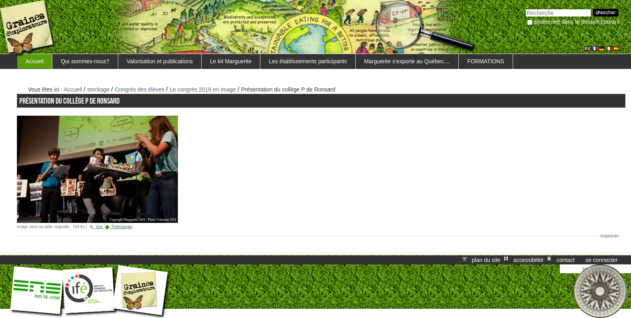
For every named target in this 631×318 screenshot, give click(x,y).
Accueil (35, 61)
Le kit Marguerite (231, 61)
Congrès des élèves (139, 89)
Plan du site (486, 260)
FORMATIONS (485, 61)
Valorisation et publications (159, 61)
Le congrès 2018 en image (202, 89)
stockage (98, 89)
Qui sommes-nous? (85, 61)
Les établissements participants (308, 61)
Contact (566, 260)
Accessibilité (528, 260)
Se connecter (602, 260)
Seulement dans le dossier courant (576, 22)
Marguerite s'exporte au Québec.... (407, 61)
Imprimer (609, 236)
